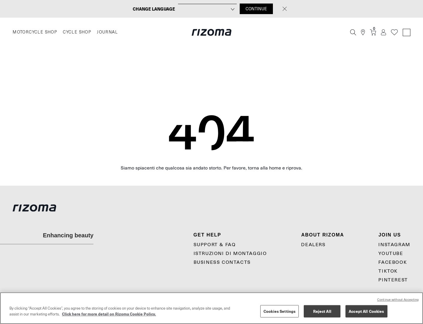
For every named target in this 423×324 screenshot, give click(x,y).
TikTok (388, 271)
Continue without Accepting (398, 300)
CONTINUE (256, 8)
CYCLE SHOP (77, 32)
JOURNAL (107, 32)
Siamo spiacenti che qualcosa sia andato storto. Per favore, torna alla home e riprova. (211, 168)
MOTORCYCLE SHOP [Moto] (35, 32)
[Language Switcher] (406, 32)
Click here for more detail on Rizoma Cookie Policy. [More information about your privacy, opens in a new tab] (109, 314)
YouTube (390, 253)
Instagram (394, 244)
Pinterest (393, 280)
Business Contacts (222, 262)
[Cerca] (353, 32)
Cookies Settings (279, 311)
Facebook (392, 262)
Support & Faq (215, 244)
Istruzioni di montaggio (230, 253)
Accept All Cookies (366, 311)
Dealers (313, 244)
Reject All (322, 311)
